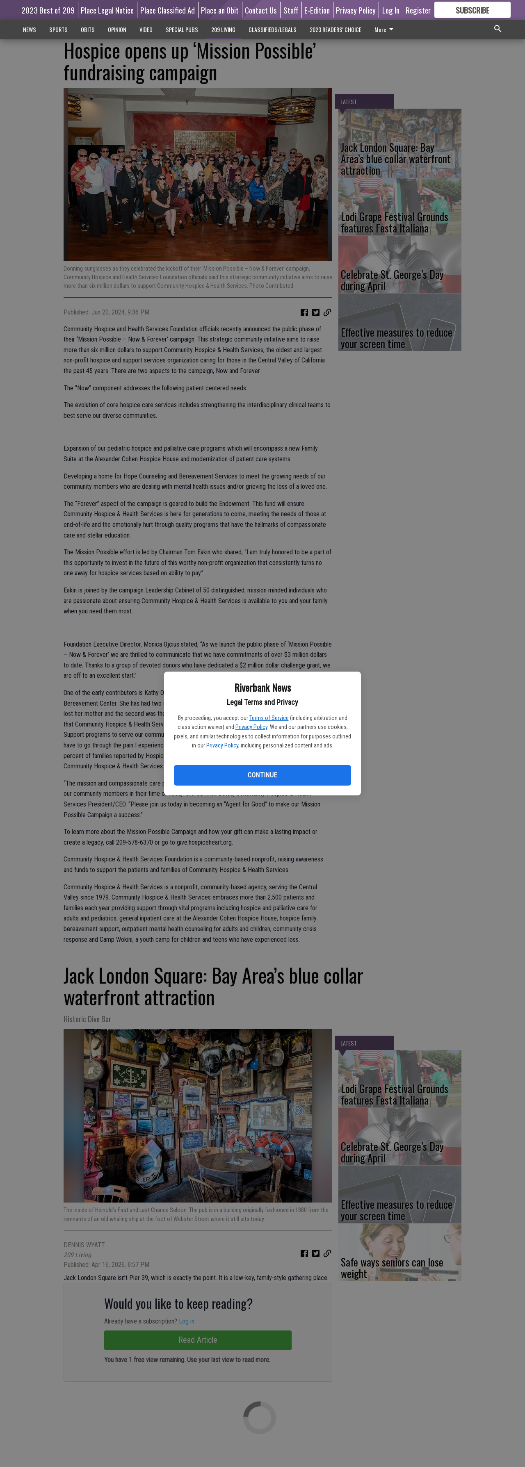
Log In (390, 10)
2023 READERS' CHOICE (335, 29)
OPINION (117, 29)
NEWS (29, 29)
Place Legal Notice (107, 10)
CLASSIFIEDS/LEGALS (273, 29)
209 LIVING (223, 29)
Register (418, 10)
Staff (290, 10)
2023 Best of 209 (48, 10)
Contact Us (261, 10)
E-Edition (317, 10)
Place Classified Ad (167, 10)
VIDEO (146, 29)
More (385, 29)
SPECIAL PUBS (182, 29)
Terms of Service (269, 718)
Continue (262, 775)
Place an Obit (220, 10)
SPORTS (58, 29)
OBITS (88, 29)
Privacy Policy (251, 727)
